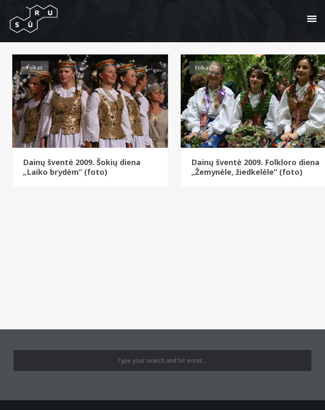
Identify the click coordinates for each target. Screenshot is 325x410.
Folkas (35, 67)
